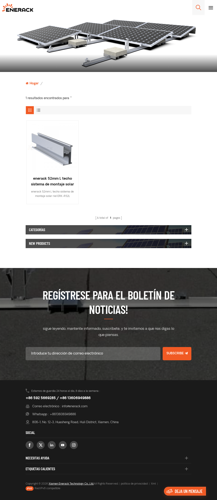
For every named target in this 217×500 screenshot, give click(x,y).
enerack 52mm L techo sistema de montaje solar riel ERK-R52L (52, 182)
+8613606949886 (63, 414)
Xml (153, 484)
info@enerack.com (75, 406)
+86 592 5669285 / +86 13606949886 (58, 398)
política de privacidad (134, 484)
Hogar (32, 83)
